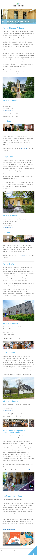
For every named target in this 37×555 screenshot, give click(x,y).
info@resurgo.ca (8, 110)
